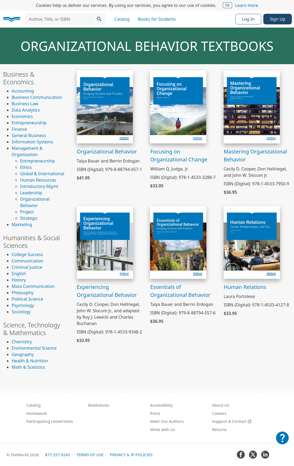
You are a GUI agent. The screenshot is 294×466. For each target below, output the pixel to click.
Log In (248, 19)
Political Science (27, 299)
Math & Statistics (28, 367)
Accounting (23, 91)
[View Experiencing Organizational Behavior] (105, 242)
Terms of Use (89, 454)
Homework (36, 413)
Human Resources (38, 180)
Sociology (21, 312)
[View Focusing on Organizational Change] (178, 106)
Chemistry (22, 342)
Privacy (117, 454)
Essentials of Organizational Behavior (180, 290)
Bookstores (98, 405)
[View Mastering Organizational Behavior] (252, 106)
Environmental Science (34, 348)
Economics (22, 116)
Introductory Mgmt (39, 186)
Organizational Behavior (107, 151)
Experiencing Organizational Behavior (107, 290)
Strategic (29, 218)
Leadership (31, 193)
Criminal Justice (27, 267)
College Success (27, 254)
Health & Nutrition (30, 361)
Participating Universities (49, 421)
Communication (27, 261)
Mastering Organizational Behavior (255, 155)
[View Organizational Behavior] (105, 106)
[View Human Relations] (252, 242)
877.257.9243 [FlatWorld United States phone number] (57, 454)
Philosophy (23, 293)
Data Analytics (26, 110)
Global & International (42, 174)
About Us (220, 405)
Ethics (26, 167)
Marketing (22, 224)
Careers (219, 413)
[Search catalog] (99, 19)
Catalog (122, 19)
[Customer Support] (282, 442)
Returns (219, 429)
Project (27, 212)
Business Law (25, 104)
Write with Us (162, 429)
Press (155, 413)
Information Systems (32, 142)
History (19, 280)
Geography (23, 354)
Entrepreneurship (29, 123)
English (19, 273)
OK (227, 5)
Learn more (246, 5)
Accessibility (161, 405)
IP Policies (141, 454)
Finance (19, 129)
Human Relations (245, 287)
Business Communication (37, 97)
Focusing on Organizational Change (178, 155)
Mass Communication (33, 286)
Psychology (23, 305)
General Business (29, 135)
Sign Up (277, 19)
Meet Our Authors (167, 421)
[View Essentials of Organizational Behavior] (178, 242)
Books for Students (157, 19)
